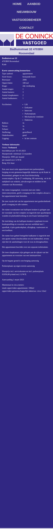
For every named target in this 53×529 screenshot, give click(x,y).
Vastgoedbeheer (26, 20)
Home (17, 4)
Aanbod (33, 4)
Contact (26, 27)
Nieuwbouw (26, 12)
